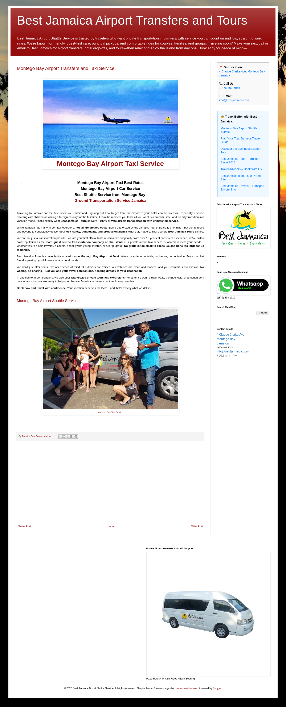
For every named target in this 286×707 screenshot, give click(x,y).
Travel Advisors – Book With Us (241, 169)
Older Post (197, 526)
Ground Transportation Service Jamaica (110, 200)
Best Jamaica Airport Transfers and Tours (132, 20)
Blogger (217, 688)
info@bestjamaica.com (234, 100)
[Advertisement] (110, 490)
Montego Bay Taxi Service (110, 412)
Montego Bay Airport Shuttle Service (47, 301)
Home (111, 526)
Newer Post (24, 526)
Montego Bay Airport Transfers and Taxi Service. (66, 68)
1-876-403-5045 (229, 87)
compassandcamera (186, 688)
